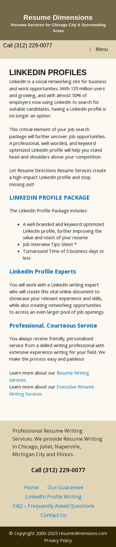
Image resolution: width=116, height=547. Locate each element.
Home (31, 487)
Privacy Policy (58, 540)
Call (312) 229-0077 (27, 45)
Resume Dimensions (58, 17)
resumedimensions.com (83, 533)
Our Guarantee (65, 487)
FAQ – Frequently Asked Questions (53, 505)
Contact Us (54, 515)
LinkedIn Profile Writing (53, 496)
